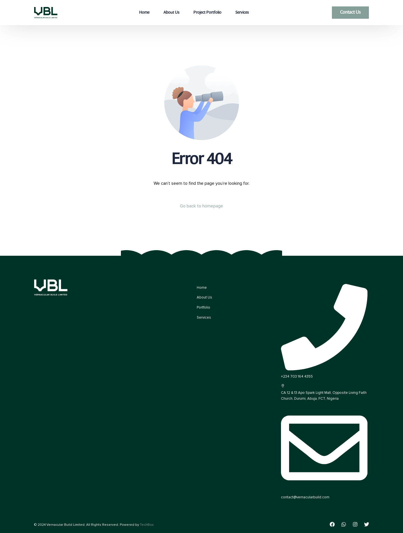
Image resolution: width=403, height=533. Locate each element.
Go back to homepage (201, 206)
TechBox (147, 525)
